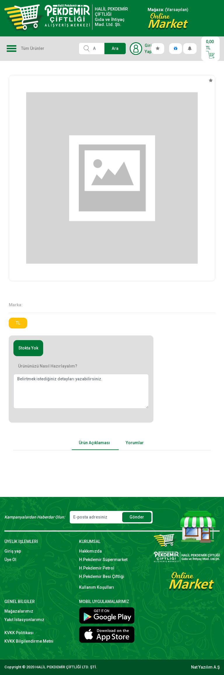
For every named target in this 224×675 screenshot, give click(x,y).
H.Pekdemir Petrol (96, 568)
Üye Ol (10, 559)
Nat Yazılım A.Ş (205, 667)
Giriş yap (12, 551)
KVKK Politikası (19, 632)
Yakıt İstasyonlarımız (24, 619)
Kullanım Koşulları (96, 587)
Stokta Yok (28, 348)
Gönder (137, 517)
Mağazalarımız (18, 611)
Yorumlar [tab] (135, 442)
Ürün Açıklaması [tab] (94, 442)
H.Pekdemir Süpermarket (103, 559)
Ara (115, 48)
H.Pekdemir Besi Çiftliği (101, 576)
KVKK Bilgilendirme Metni (28, 641)
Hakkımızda (90, 551)
